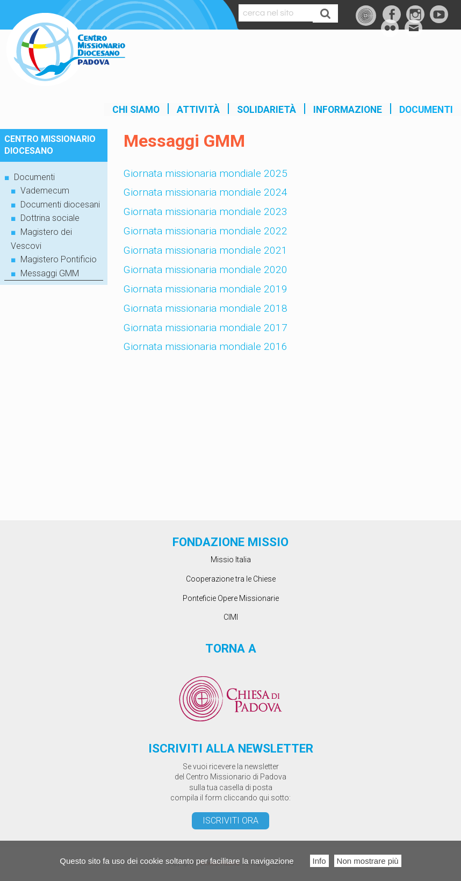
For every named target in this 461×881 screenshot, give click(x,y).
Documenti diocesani (60, 204)
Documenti (426, 109)
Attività (198, 109)
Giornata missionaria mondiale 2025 (205, 173)
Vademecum (44, 190)
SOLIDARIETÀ (266, 109)
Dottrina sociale (50, 218)
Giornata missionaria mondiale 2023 (205, 211)
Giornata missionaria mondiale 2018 (205, 308)
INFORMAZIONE (347, 109)
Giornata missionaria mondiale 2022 (205, 231)
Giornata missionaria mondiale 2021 (205, 250)
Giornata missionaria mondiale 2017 (205, 327)
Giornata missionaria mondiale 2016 (205, 346)
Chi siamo (136, 109)
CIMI (231, 617)
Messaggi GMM (49, 273)
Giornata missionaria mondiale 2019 (205, 289)
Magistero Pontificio (58, 259)
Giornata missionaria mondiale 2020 (205, 269)
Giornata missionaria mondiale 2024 (205, 192)
